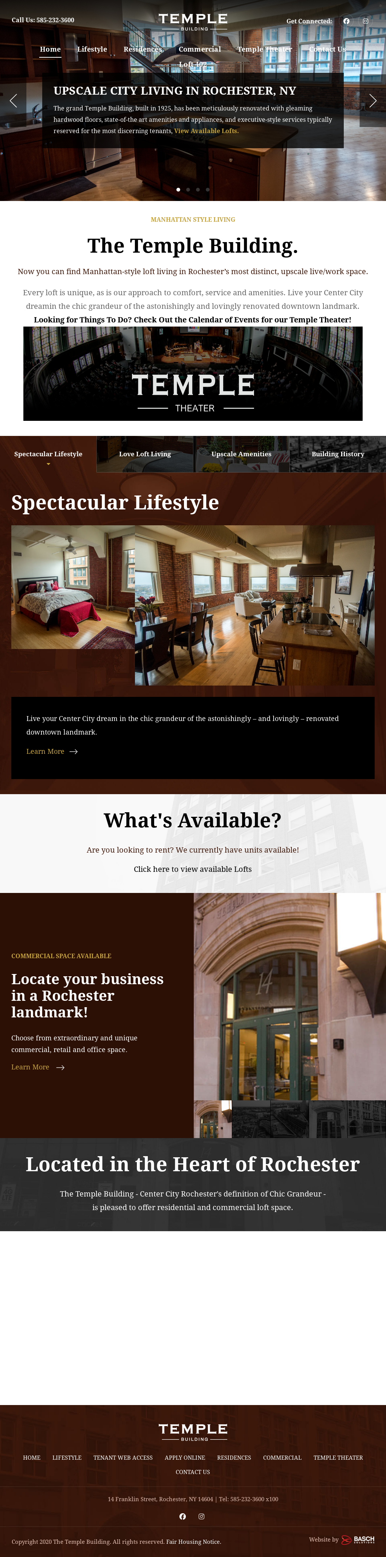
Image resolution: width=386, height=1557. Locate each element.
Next (373, 100)
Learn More (45, 751)
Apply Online (185, 1457)
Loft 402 (193, 64)
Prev (13, 100)
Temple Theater (265, 49)
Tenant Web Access (123, 1457)
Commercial (200, 49)
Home (50, 49)
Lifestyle (92, 49)
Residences (143, 49)
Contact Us (327, 49)
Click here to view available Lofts (193, 869)
